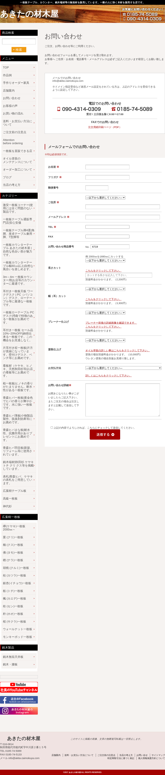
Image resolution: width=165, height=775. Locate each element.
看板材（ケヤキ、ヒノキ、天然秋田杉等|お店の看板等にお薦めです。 (18, 371)
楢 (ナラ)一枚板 (13, 560)
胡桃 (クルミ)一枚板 (16, 568)
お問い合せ (142, 755)
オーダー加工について (17, 169)
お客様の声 (10, 106)
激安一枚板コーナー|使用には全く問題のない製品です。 (18, 208)
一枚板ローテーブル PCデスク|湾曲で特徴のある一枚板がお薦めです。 (18, 317)
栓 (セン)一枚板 (13, 606)
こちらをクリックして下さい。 (103, 270)
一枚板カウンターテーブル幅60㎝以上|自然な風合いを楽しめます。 (18, 266)
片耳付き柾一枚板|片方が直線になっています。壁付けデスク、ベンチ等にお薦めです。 (18, 353)
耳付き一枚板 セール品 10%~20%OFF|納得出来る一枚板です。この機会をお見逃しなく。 (18, 335)
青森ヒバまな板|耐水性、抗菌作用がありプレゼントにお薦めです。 (17, 435)
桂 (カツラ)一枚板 (14, 575)
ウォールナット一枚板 (17, 629)
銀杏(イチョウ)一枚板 (17, 583)
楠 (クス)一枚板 (13, 544)
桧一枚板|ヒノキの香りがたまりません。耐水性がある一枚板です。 (18, 387)
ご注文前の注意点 (14, 132)
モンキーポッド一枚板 (17, 637)
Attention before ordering (13, 141)
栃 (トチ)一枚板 (13, 591)
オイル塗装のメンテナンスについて (17, 160)
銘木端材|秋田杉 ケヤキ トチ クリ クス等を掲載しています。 (18, 465)
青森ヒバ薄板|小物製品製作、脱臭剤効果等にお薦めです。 (18, 419)
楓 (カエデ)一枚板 (14, 598)
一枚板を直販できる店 (17, 151)
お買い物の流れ (13, 113)
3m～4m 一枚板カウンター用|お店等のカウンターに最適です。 (18, 280)
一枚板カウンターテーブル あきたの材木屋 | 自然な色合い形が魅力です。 (17, 250)
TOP (6, 67)
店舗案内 (9, 90)
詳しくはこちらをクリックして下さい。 (108, 375)
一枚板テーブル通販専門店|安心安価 (17, 221)
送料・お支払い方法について (17, 123)
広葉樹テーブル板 (14, 490)
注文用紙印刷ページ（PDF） (105, 127)
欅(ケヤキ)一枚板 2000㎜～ (15, 528)
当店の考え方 (11, 185)
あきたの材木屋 (29, 13)
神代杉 (7, 506)
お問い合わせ (11, 98)
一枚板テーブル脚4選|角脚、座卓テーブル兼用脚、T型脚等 (19, 234)
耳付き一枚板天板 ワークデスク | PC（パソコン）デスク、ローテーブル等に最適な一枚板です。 (18, 298)
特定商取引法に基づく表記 (120, 758)
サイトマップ (158, 755)
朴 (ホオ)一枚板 (13, 613)
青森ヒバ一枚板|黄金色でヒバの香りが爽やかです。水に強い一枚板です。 (18, 403)
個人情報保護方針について (151, 758)
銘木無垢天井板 (13, 657)
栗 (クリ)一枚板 (13, 537)
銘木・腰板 (10, 664)
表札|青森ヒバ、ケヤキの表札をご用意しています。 (18, 480)
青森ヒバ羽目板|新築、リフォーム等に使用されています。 (18, 451)
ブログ (7, 177)
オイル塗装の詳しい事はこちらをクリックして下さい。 (117, 350)
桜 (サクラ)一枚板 (14, 621)
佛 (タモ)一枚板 (13, 552)
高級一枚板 (10, 498)
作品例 (7, 75)
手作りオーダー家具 (16, 82)
